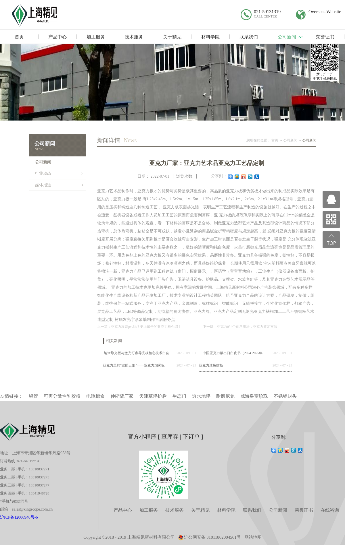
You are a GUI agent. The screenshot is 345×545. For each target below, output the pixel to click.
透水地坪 (201, 396)
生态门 (179, 396)
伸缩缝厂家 (121, 396)
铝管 (33, 396)
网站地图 (253, 537)
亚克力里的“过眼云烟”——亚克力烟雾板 (134, 365)
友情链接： (11, 396)
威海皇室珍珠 (254, 396)
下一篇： (240, 327)
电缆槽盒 (95, 396)
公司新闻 (290, 140)
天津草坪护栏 (153, 396)
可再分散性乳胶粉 (62, 396)
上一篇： (139, 327)
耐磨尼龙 (225, 396)
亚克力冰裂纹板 (211, 365)
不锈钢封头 (285, 396)
